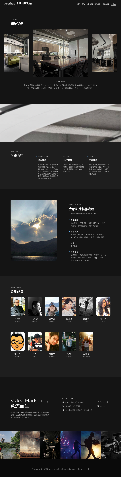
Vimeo (102, 406)
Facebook (104, 402)
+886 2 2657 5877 (72, 406)
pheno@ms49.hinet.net (75, 402)
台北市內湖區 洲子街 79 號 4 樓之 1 (78, 410)
